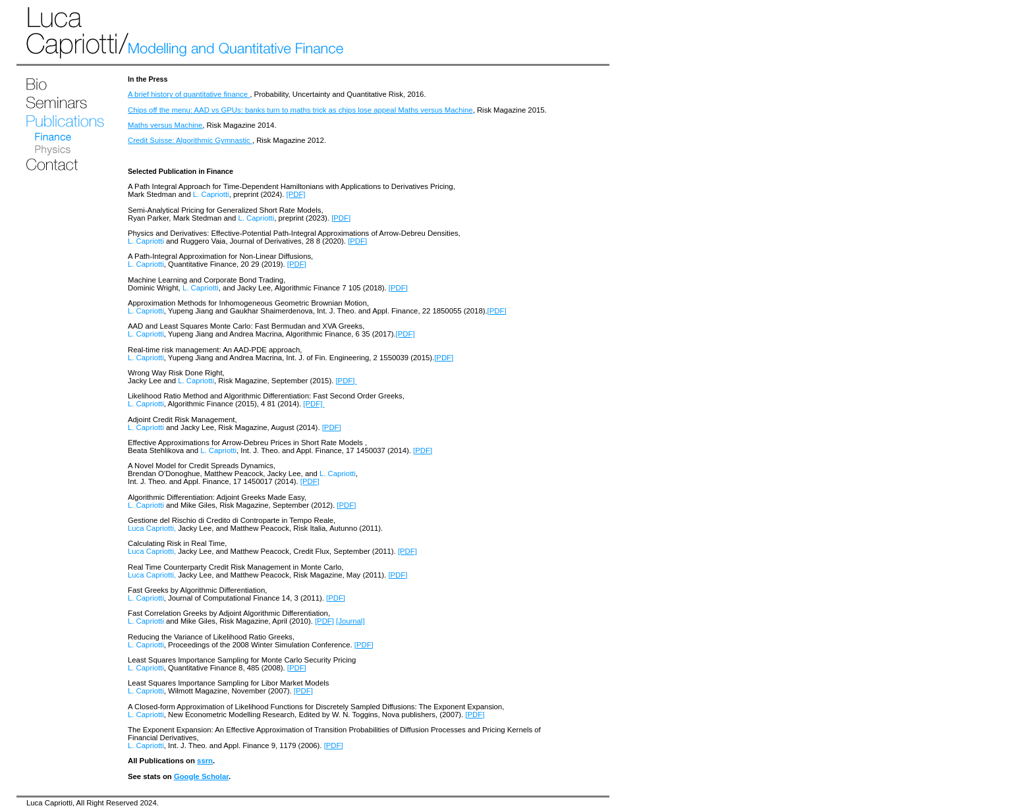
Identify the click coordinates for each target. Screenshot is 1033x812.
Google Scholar (201, 776)
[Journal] (350, 621)
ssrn (205, 761)
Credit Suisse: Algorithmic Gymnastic (190, 140)
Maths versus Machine (165, 125)
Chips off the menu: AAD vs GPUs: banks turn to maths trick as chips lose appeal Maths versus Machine (300, 110)
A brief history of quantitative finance (189, 94)
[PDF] (296, 194)
